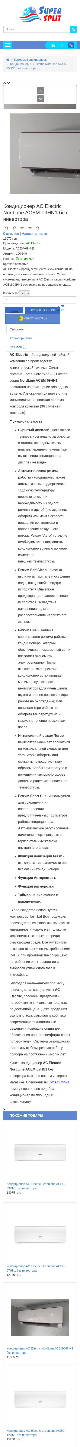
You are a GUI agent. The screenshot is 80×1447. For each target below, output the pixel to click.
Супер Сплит (59, 1082)
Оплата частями (33, 318)
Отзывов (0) (18, 347)
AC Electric (33, 243)
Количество (11, 293)
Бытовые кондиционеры (30, 59)
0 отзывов (11, 233)
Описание (16, 329)
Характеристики (21, 338)
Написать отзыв (34, 233)
